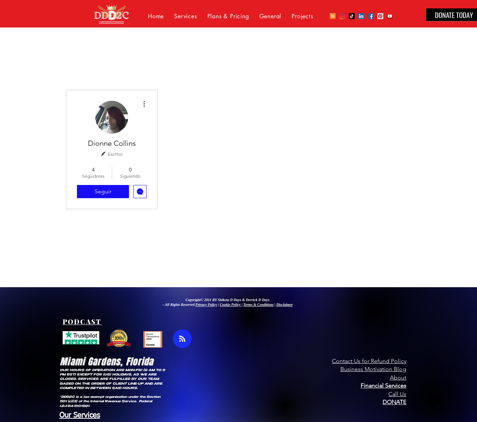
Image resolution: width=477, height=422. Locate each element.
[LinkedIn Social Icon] (361, 16)
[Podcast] (333, 16)
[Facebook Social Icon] (371, 16)
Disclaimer (284, 305)
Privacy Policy (206, 305)
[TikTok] (352, 16)
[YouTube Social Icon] (390, 16)
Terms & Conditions (258, 305)
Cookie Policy (230, 305)
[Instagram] (342, 16)
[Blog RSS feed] (182, 339)
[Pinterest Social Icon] (380, 16)
